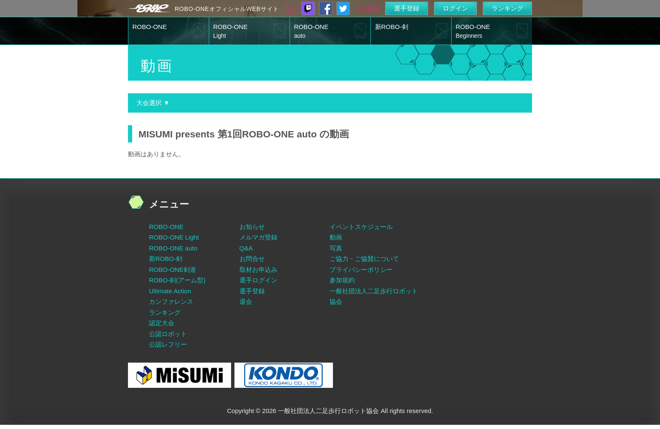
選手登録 (406, 8)
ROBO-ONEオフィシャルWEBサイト (227, 8)
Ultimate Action (170, 291)
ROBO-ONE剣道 (172, 269)
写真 (336, 248)
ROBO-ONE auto (173, 248)
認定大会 (161, 322)
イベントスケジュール (361, 226)
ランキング (507, 8)
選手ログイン (258, 280)
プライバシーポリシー (361, 269)
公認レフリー (168, 344)
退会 (246, 301)
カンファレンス (171, 301)
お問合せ (252, 258)
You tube (290, 9)
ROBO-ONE (150, 26)
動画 (336, 237)
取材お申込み (258, 269)
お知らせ (252, 226)
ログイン (455, 8)
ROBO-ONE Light (174, 237)
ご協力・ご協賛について (364, 258)
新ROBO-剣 (391, 26)
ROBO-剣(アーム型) (177, 280)
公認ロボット (168, 333)
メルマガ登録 (258, 237)
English (368, 8)
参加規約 (342, 280)
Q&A (246, 248)
